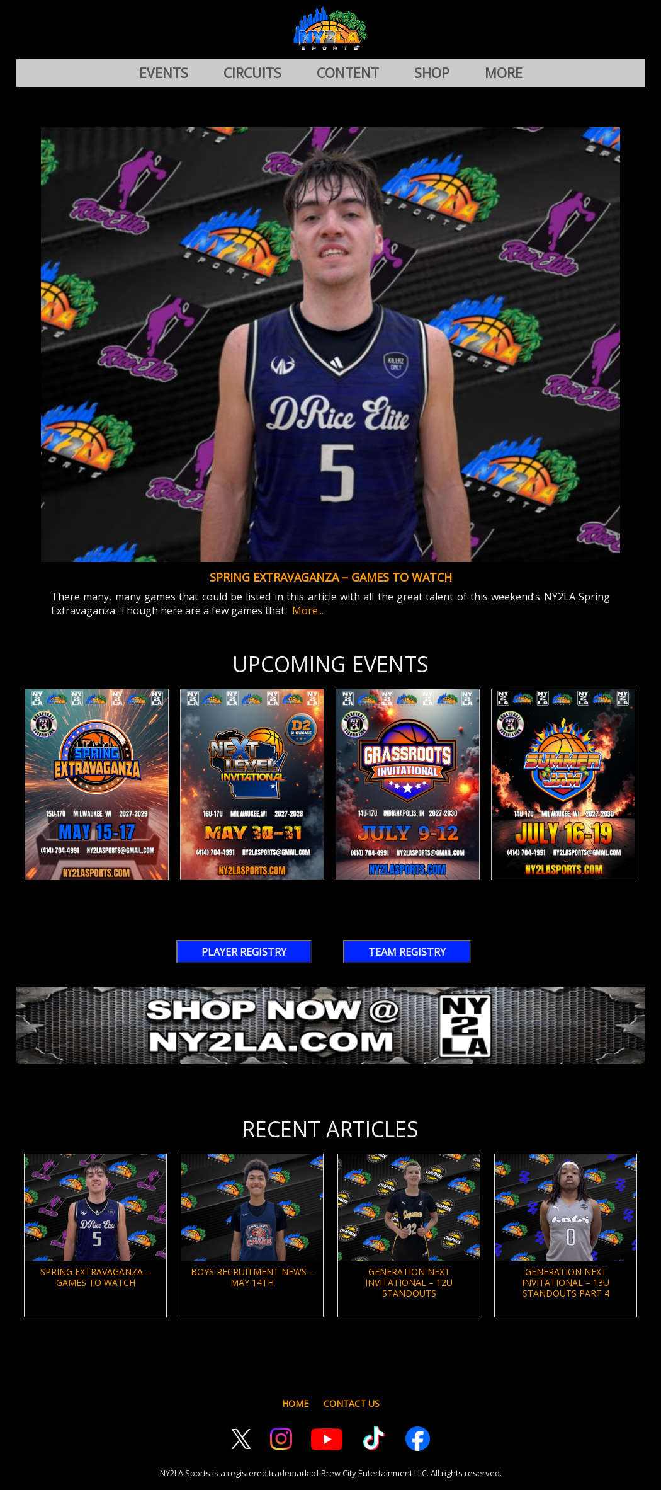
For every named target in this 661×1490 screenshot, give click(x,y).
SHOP (431, 73)
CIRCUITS (252, 73)
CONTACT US (352, 1403)
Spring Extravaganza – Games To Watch (331, 577)
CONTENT (348, 73)
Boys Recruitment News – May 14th (252, 1277)
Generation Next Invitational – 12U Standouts (409, 1282)
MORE (504, 73)
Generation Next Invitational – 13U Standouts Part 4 (565, 1282)
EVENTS (163, 73)
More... (305, 610)
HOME (295, 1403)
